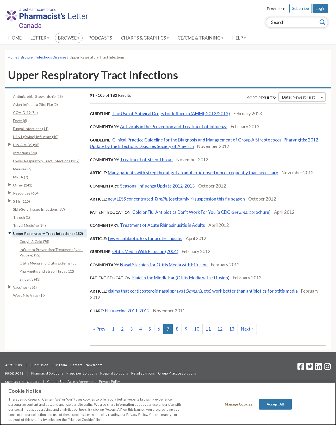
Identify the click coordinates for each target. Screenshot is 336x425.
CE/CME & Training (200, 38)
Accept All (275, 404)
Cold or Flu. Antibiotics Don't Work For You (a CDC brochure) (201, 212)
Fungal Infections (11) (30, 128)
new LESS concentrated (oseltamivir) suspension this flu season (176, 199)
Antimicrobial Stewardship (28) (38, 96)
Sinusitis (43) (30, 279)
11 (208, 329)
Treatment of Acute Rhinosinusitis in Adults (162, 225)
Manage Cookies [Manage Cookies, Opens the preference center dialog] (238, 404)
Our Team (59, 365)
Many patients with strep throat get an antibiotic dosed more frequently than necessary (193, 172)
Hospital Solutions (114, 373)
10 (196, 329)
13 (231, 329)
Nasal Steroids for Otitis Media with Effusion (164, 264)
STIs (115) (21, 201)
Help (239, 38)
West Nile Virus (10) (29, 295)
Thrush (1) (21, 217)
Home (15, 38)
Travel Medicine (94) (29, 225)
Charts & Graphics (145, 38)
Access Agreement (81, 381)
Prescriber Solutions (81, 373)
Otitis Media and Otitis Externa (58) (49, 263)
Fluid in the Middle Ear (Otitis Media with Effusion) (180, 277)
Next (247, 329)
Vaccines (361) (25, 287)
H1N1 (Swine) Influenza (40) (35, 136)
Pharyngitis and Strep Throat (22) (47, 271)
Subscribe (300, 8)
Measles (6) (22, 169)
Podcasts (100, 38)
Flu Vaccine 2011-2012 (127, 310)
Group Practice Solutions (177, 373)
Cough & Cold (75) (34, 241)
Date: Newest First (302, 97)
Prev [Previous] (99, 329)
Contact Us (55, 381)
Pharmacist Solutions (47, 373)
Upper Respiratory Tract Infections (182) (48, 233)
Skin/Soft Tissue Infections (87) (39, 209)
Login (320, 8)
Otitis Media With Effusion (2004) (145, 251)
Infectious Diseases (51, 57)
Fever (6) (20, 120)
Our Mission (39, 365)
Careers (76, 365)
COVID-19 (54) (25, 112)
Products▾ (276, 8)
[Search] (322, 22)
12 (220, 329)
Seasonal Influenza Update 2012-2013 (157, 186)
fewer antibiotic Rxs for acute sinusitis (145, 238)
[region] (168, 404)
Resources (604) (26, 193)
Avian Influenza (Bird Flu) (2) (35, 104)
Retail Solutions (143, 373)
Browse (68, 38)
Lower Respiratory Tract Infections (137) (46, 161)
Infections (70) (25, 153)
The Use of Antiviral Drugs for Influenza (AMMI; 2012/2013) (171, 113)
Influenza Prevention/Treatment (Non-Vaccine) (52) (51, 252)
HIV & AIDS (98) (26, 145)
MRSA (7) (20, 177)
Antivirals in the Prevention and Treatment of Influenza (173, 126)
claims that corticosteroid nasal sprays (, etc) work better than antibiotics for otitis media (203, 291)
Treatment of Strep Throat (146, 159)
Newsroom (94, 365)
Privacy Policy (109, 381)
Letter (39, 38)
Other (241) (22, 185)
